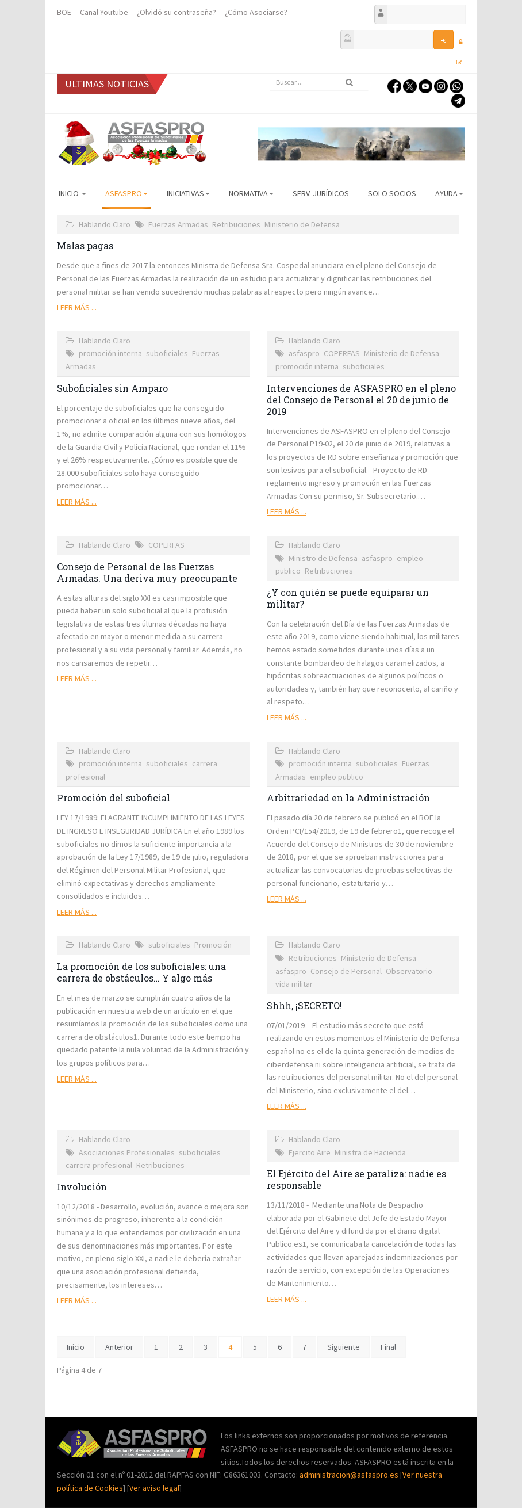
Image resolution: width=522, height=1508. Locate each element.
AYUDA (449, 193)
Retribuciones (236, 224)
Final (388, 1347)
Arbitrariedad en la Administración (348, 798)
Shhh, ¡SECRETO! (304, 1005)
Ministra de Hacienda (370, 1152)
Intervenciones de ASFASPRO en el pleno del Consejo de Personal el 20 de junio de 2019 (361, 399)
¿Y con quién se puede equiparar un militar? (348, 598)
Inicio (72, 193)
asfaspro (304, 353)
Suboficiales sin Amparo (112, 388)
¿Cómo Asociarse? (256, 12)
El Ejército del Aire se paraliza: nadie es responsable (356, 1179)
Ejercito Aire (310, 1152)
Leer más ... (77, 307)
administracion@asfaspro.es (350, 1474)
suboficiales (167, 353)
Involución (82, 1187)
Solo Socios (392, 193)
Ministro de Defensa (323, 558)
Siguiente (343, 1347)
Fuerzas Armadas (178, 224)
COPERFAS (342, 353)
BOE (64, 12)
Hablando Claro (104, 224)
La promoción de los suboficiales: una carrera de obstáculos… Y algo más (141, 972)
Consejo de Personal (346, 971)
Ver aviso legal (154, 1488)
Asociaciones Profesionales (127, 1152)
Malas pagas (85, 245)
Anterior (119, 1347)
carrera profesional (99, 1165)
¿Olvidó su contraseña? (176, 12)
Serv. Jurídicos (321, 193)
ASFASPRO (126, 193)
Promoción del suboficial (113, 798)
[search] (319, 82)
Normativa (251, 193)
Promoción (213, 945)
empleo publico (336, 777)
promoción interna (110, 353)
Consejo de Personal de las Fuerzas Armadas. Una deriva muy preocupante (147, 572)
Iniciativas (188, 193)
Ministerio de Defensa (302, 224)
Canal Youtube (104, 12)
